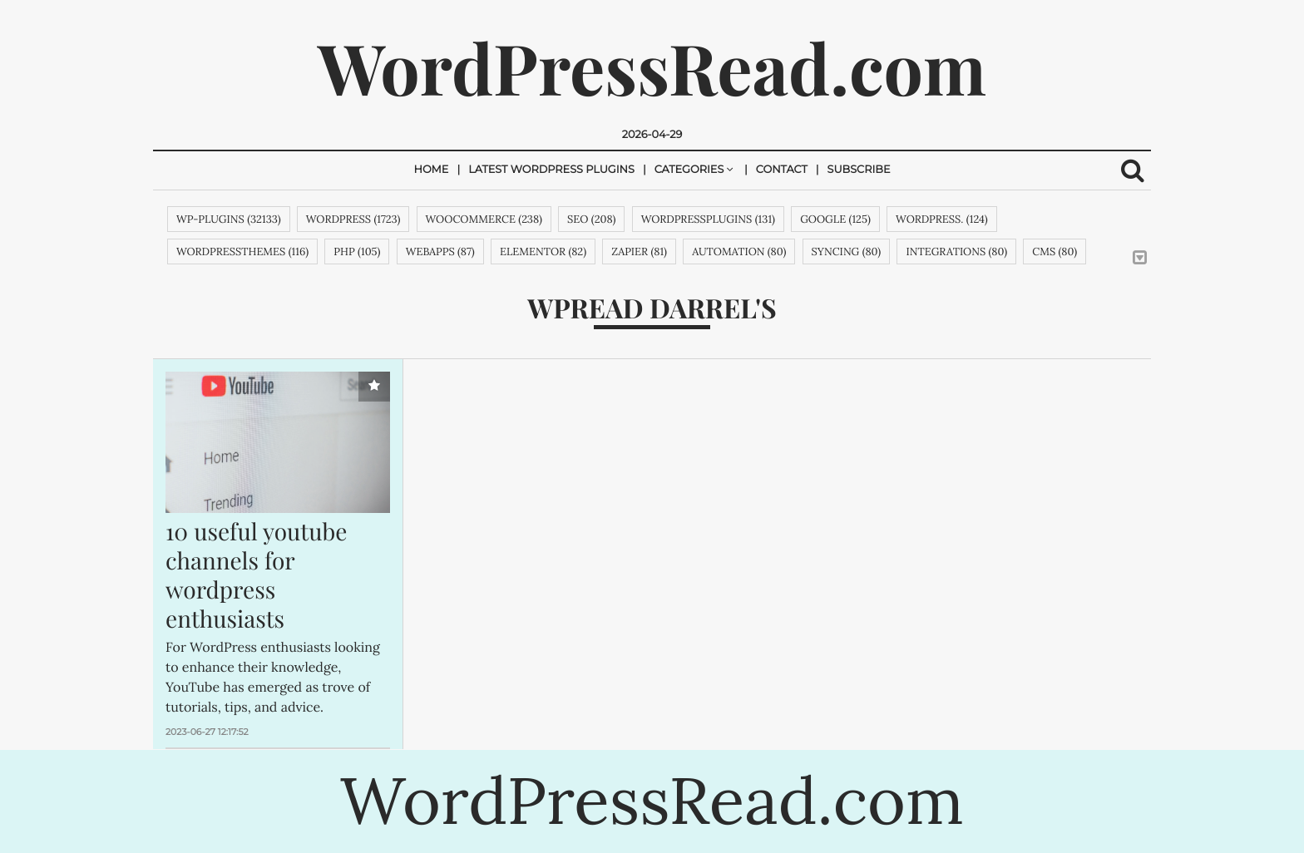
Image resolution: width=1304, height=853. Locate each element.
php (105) (356, 251)
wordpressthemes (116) (242, 251)
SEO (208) (591, 219)
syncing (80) (847, 251)
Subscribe (859, 170)
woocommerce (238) (484, 219)
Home (430, 170)
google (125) (835, 219)
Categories (689, 170)
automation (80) (739, 251)
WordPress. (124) (942, 219)
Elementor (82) (543, 251)
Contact (782, 170)
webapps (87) (440, 251)
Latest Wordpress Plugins (551, 170)
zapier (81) (639, 251)
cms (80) (1054, 251)
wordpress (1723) (353, 219)
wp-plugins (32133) (228, 219)
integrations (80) (956, 251)
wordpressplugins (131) (708, 219)
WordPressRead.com (652, 67)
